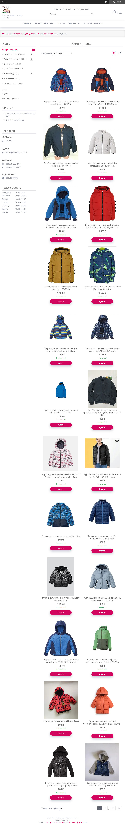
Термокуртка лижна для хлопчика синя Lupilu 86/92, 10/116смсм (61, 660)
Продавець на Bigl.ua (62, 820)
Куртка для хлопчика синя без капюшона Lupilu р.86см (102, 537)
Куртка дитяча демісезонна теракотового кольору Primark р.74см (102, 722)
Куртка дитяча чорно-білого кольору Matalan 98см (60, 599)
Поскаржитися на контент (55, 822)
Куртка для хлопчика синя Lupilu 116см (60, 536)
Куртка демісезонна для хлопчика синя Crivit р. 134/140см (61, 411)
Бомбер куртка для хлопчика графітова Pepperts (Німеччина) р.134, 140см (102, 412)
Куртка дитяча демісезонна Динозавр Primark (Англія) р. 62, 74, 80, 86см (61, 475)
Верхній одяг (47, 34)
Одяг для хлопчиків (32, 34)
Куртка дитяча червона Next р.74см (61, 721)
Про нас (61, 24)
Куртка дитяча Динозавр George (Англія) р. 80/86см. (61, 287)
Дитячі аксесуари (11, 68)
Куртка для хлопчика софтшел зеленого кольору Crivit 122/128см (102, 660)
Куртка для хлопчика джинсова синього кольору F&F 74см (102, 784)
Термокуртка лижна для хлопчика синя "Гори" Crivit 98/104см (102, 349)
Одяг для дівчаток (12, 54)
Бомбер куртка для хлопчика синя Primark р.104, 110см (61, 164)
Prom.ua (75, 818)
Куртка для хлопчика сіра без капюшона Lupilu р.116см (102, 164)
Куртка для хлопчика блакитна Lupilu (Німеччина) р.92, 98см (102, 599)
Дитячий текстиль (12, 83)
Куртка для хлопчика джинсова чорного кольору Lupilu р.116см (61, 784)
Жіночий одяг (9, 73)
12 (113, 808)
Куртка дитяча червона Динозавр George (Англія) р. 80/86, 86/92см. (102, 226)
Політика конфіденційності (77, 822)
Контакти (74, 24)
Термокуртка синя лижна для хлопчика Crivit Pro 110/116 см (61, 226)
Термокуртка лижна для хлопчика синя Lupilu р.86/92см (61, 102)
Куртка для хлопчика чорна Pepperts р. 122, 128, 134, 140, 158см (102, 475)
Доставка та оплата (93, 24)
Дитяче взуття (10, 64)
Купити (61, 116)
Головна (27, 24)
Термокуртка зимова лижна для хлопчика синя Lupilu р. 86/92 (61, 349)
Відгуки (5, 94)
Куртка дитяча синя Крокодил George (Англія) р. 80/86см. (102, 287)
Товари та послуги (44, 24)
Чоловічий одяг (10, 78)
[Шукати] (92, 14)
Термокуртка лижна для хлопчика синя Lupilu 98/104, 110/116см (102, 102)
